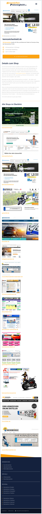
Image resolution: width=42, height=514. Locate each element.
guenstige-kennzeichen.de (9, 364)
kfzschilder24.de (7, 312)
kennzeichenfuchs (7, 156)
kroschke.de (5, 241)
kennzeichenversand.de (9, 393)
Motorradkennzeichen (21, 73)
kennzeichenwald (7, 127)
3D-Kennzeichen (7, 42)
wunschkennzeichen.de (9, 450)
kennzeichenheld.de (8, 184)
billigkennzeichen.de (8, 259)
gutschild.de (5, 213)
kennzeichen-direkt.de (8, 347)
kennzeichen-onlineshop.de (10, 329)
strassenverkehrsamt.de (9, 294)
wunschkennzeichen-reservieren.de (12, 276)
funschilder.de (6, 421)
